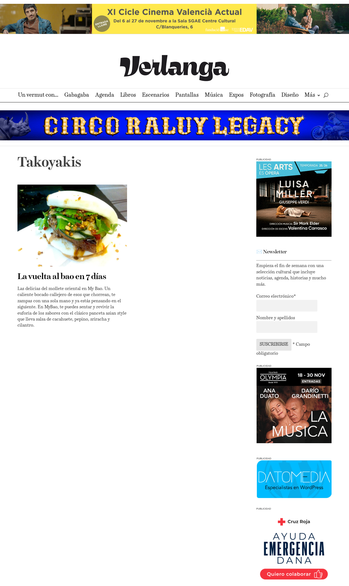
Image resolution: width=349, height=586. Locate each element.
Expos (236, 95)
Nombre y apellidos (275, 318)
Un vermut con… (38, 95)
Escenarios (155, 95)
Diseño (290, 95)
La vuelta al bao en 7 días (61, 277)
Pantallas (187, 95)
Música (214, 95)
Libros (128, 95)
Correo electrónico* (276, 296)
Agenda (104, 95)
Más (310, 95)
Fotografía (262, 95)
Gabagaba (76, 95)
